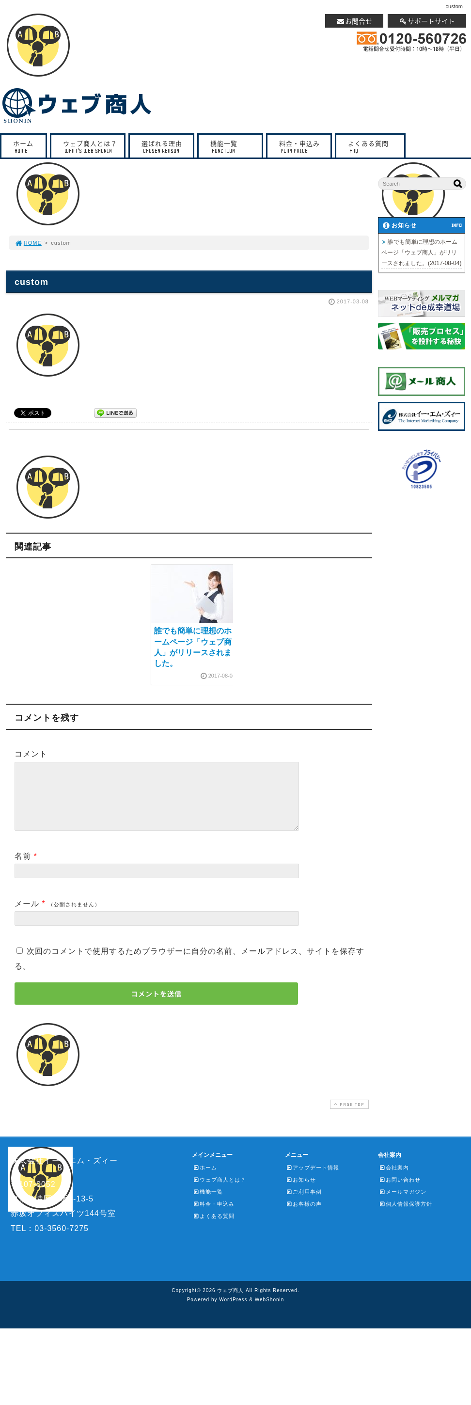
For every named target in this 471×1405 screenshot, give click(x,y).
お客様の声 (304, 1215)
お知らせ (301, 1191)
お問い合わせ (400, 1191)
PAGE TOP (348, 1116)
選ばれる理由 (164, 147)
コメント (31, 754)
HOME (28, 243)
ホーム (26, 147)
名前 (23, 868)
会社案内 (394, 1179)
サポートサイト (427, 21)
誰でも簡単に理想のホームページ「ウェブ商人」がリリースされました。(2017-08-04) (421, 252)
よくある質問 (372, 147)
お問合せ (354, 21)
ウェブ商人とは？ (90, 147)
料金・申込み (301, 147)
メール (27, 915)
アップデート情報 (312, 1179)
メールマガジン (402, 1203)
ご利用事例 (304, 1203)
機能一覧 (233, 147)
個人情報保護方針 (405, 1215)
